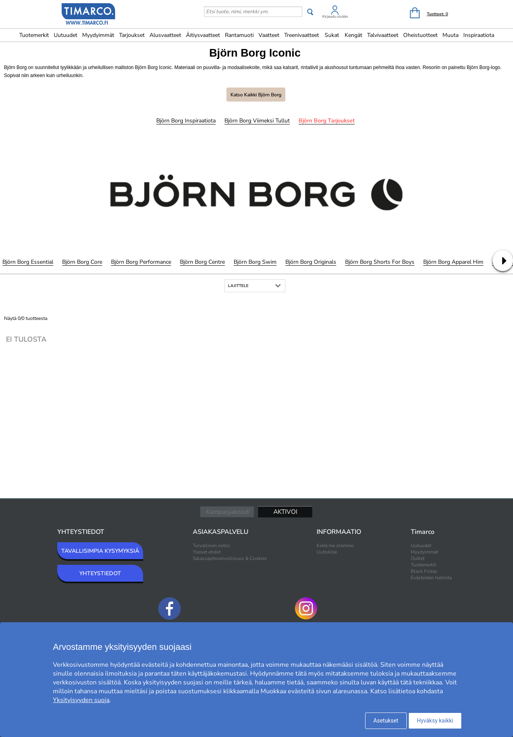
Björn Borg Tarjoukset (327, 120)
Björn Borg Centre (202, 262)
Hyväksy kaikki (435, 720)
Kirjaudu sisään (335, 16)
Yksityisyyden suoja (81, 700)
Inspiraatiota (478, 35)
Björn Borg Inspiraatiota (186, 120)
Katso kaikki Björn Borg (255, 95)
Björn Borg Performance (141, 262)
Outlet (417, 558)
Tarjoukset (132, 35)
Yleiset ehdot (207, 552)
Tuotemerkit (34, 35)
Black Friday (424, 571)
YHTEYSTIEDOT (100, 573)
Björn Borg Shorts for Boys (379, 262)
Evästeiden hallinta (431, 577)
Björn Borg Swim (255, 262)
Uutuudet (65, 35)
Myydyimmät (98, 35)
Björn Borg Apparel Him (453, 262)
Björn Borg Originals (310, 262)
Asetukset (386, 720)
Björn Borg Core (82, 262)
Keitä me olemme (335, 545)
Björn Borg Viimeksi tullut (257, 120)
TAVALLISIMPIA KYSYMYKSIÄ (100, 551)
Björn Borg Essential (27, 262)
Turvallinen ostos (211, 545)
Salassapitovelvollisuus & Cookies (230, 558)
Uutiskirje (327, 552)
